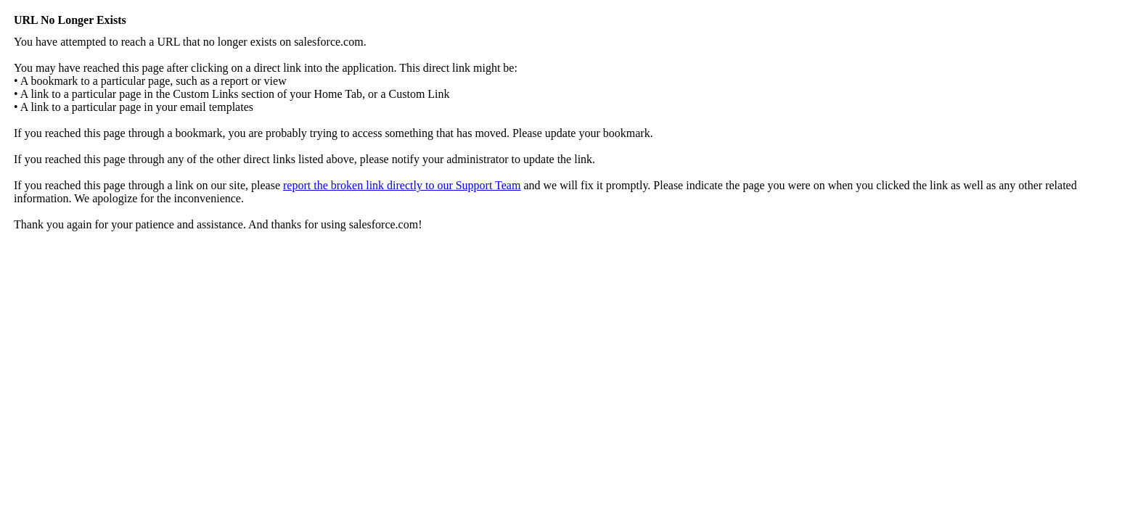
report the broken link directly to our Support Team (401, 185)
